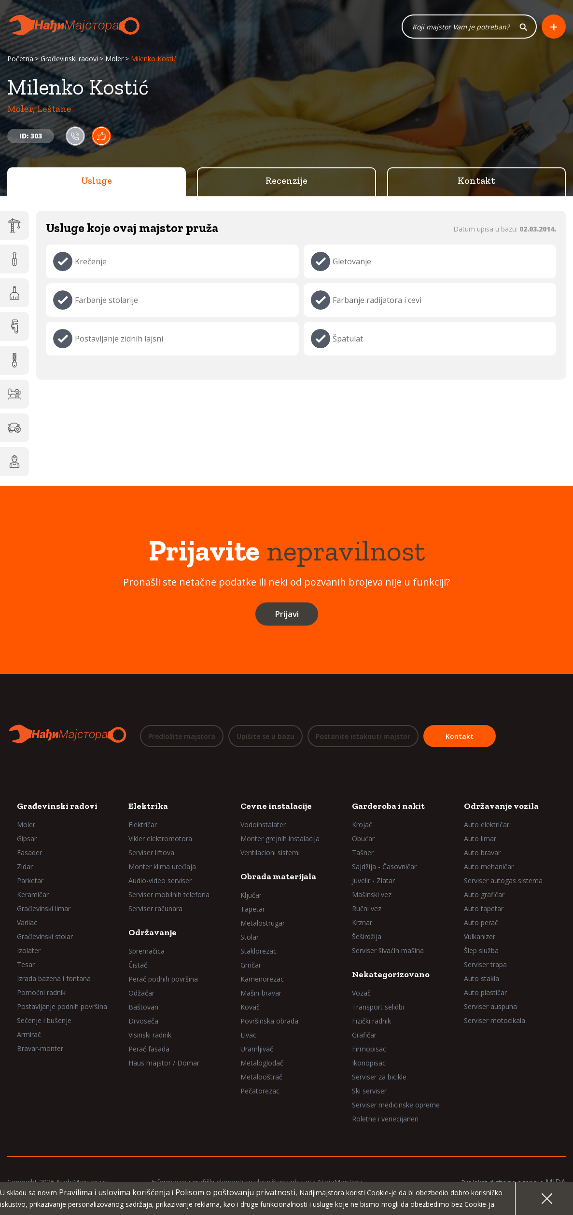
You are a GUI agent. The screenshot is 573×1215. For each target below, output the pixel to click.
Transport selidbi (378, 1006)
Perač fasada (148, 1048)
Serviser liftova (151, 852)
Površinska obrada (269, 1020)
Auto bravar (482, 852)
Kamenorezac (262, 978)
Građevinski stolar (45, 936)
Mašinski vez (371, 894)
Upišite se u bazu (265, 736)
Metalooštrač (261, 1076)
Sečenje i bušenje (44, 1020)
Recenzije (286, 181)
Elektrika (148, 806)
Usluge (96, 181)
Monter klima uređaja (162, 866)
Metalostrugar (262, 923)
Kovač (250, 1006)
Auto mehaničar (489, 866)
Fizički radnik (371, 1020)
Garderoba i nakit (388, 806)
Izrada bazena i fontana (54, 978)
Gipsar (27, 838)
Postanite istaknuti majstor (363, 736)
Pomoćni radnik (41, 992)
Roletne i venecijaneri (385, 1118)
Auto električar (486, 824)
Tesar (26, 964)
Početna (20, 59)
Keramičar (33, 894)
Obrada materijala (278, 876)
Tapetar (252, 909)
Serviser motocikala (494, 1020)
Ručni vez (366, 908)
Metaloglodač (261, 1062)
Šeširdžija (366, 936)
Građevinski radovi (69, 59)
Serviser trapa (485, 964)
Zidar (25, 866)
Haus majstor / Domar (163, 1062)
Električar (142, 824)
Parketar (30, 880)
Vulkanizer (479, 936)
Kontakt (476, 181)
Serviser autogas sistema (503, 880)
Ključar (251, 895)
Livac (248, 1034)
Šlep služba (481, 950)
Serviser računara (155, 908)
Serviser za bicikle (379, 1076)
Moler (114, 59)
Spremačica (146, 951)
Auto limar (480, 838)
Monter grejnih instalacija (280, 838)
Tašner (363, 852)
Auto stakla (481, 978)
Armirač (29, 1034)
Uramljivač (256, 1048)
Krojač (362, 824)
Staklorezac (258, 951)
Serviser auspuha (490, 1006)
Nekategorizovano (391, 974)
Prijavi (287, 614)
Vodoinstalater (263, 824)
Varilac (27, 922)
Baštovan (143, 1006)
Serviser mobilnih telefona (169, 894)
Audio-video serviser (160, 880)
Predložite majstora (181, 736)
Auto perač (481, 922)
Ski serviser (369, 1090)
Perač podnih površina (163, 978)
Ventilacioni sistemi (270, 852)
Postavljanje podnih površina (62, 1006)
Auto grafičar (484, 894)
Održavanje (152, 932)
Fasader (29, 852)
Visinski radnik (149, 1034)
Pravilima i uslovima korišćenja (114, 1192)
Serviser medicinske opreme (396, 1104)
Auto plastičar (485, 992)
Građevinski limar (43, 908)
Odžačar (141, 992)
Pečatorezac (260, 1090)
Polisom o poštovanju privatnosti (235, 1192)
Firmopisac (369, 1048)
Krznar (362, 922)
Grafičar (364, 1034)
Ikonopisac (369, 1062)
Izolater (29, 950)
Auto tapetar (483, 908)
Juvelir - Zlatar (373, 880)
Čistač (137, 964)
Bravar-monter (40, 1048)
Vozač (361, 992)
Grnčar (250, 964)
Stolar (249, 937)
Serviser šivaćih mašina (388, 950)
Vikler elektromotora (160, 838)
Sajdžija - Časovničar (384, 866)
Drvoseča (143, 1020)
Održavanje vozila (501, 806)
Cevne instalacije (276, 806)
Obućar (363, 838)
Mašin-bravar (260, 992)
